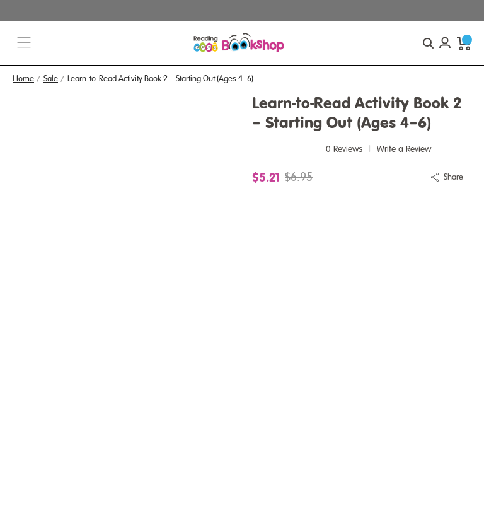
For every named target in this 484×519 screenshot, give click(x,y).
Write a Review (404, 149)
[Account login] (444, 42)
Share (453, 177)
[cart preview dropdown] (463, 42)
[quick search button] (427, 42)
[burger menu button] (24, 43)
